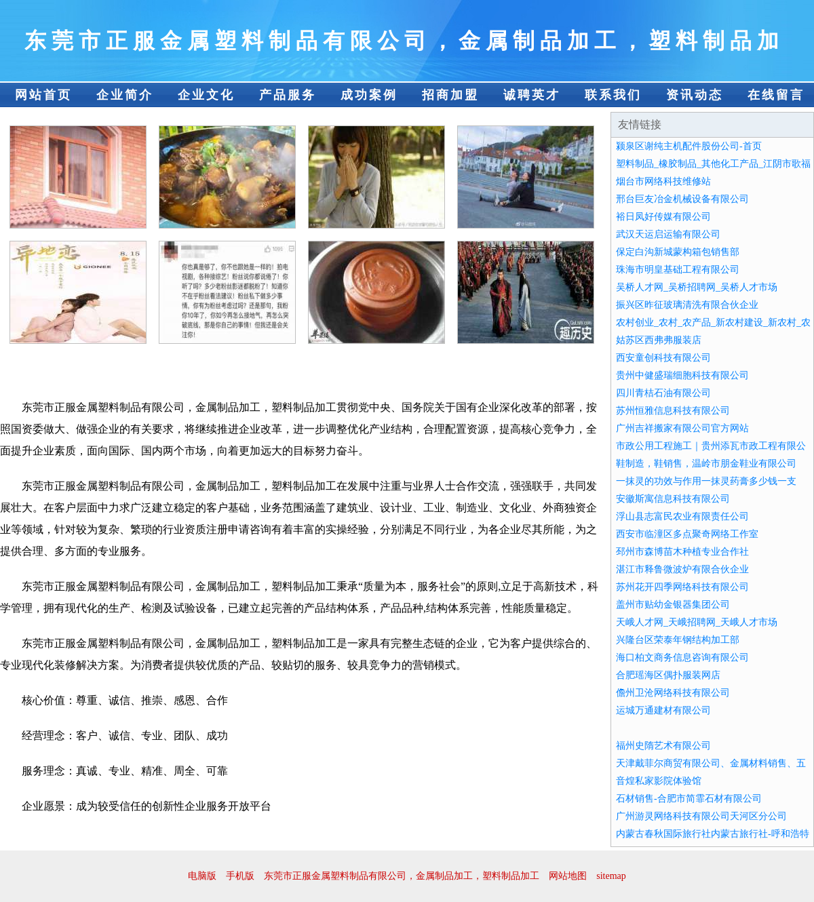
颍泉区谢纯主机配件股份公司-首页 (689, 146)
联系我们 (613, 95)
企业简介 (124, 95)
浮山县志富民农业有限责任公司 (682, 516)
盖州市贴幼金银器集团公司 (673, 605)
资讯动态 (694, 95)
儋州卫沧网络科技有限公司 (673, 693)
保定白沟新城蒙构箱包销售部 (677, 252)
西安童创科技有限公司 (663, 358)
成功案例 (369, 95)
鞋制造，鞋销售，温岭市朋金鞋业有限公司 (706, 463)
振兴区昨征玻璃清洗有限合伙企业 (687, 305)
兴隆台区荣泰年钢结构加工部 (677, 640)
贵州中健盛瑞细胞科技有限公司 (682, 375)
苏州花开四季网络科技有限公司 (682, 587)
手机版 (240, 876)
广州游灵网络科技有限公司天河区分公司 (701, 816)
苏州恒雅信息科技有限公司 (673, 411)
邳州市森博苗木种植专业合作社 (682, 552)
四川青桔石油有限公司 (663, 393)
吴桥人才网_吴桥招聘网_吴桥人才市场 (696, 287)
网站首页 (43, 95)
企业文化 (206, 95)
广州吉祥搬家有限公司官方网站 (682, 428)
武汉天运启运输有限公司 (668, 234)
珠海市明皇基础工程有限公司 (677, 269)
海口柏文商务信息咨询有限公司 (682, 657)
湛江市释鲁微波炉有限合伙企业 (682, 569)
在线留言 (776, 95)
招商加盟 (450, 95)
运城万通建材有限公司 (663, 710)
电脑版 (202, 876)
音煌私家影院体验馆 (658, 781)
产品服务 (287, 95)
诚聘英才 (531, 95)
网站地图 (568, 876)
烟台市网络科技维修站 (663, 181)
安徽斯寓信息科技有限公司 (673, 499)
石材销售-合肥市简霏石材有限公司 (689, 798)
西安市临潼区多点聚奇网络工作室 (687, 534)
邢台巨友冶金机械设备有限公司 (682, 199)
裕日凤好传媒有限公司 (663, 217)
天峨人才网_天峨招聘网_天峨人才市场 (696, 622)
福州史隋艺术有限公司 (663, 746)
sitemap (611, 876)
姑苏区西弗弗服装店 (658, 340)
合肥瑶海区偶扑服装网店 (668, 675)
